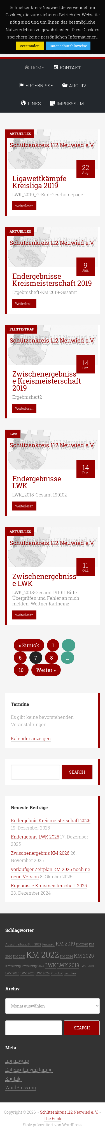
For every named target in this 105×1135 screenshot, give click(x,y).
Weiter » (46, 670)
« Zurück (29, 645)
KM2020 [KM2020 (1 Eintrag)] (82, 944)
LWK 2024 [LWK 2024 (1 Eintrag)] (43, 973)
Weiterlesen (24, 206)
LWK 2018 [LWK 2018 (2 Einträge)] (68, 965)
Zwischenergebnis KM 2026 (40, 853)
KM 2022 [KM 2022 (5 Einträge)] (42, 954)
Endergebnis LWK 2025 (35, 837)
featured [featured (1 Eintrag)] (48, 944)
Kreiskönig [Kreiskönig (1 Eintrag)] (13, 966)
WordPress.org (20, 1087)
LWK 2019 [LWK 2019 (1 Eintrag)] (87, 966)
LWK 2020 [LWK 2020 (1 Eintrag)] (12, 973)
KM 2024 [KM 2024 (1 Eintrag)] (66, 956)
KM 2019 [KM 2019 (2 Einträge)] (65, 943)
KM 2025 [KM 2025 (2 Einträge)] (84, 955)
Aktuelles (20, 133)
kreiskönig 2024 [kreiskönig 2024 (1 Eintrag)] (33, 966)
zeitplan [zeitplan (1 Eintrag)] (70, 973)
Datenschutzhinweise (68, 45)
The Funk (52, 1118)
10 (21, 670)
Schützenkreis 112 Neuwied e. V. (69, 1112)
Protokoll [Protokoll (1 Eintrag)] (57, 973)
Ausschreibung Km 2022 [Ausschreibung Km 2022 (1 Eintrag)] (23, 944)
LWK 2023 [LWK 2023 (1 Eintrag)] (27, 973)
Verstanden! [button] (30, 45)
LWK (14, 433)
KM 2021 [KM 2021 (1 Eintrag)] (19, 956)
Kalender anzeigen (31, 738)
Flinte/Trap (22, 329)
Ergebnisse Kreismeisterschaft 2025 (49, 885)
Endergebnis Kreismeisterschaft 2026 (50, 820)
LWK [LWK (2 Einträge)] (50, 965)
